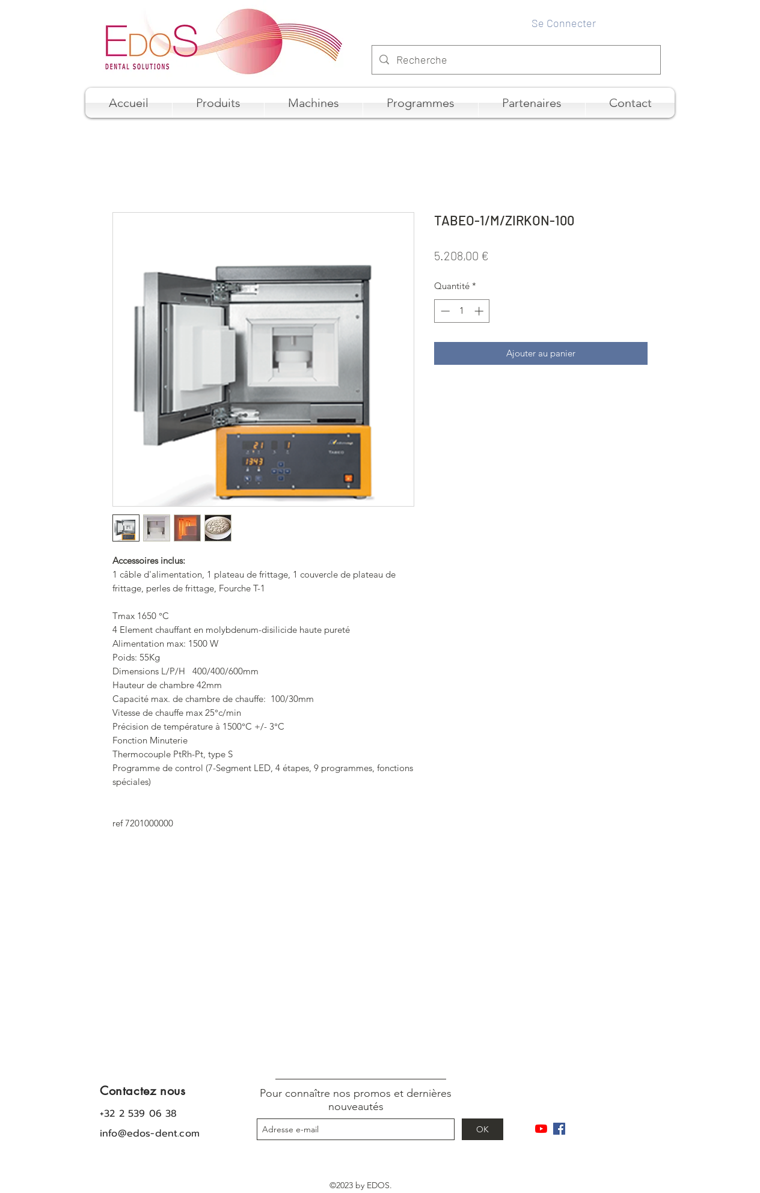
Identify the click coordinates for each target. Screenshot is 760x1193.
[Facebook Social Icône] (559, 1129)
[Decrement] (444, 311)
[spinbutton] (462, 311)
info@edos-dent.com (150, 1133)
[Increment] (480, 311)
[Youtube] (541, 1129)
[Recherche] (515, 60)
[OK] (482, 1129)
